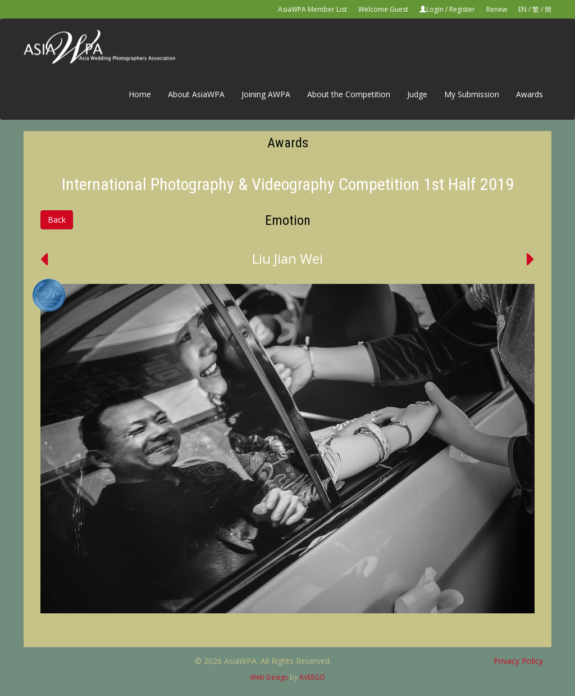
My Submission (471, 94)
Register (462, 9)
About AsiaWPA (196, 94)
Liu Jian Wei (287, 258)
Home (140, 94)
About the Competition (348, 94)
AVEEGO (312, 677)
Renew (496, 9)
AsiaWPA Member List (312, 9)
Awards (529, 94)
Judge (417, 94)
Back (57, 219)
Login (435, 9)
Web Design (269, 677)
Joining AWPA (265, 94)
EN (522, 9)
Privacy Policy (518, 661)
